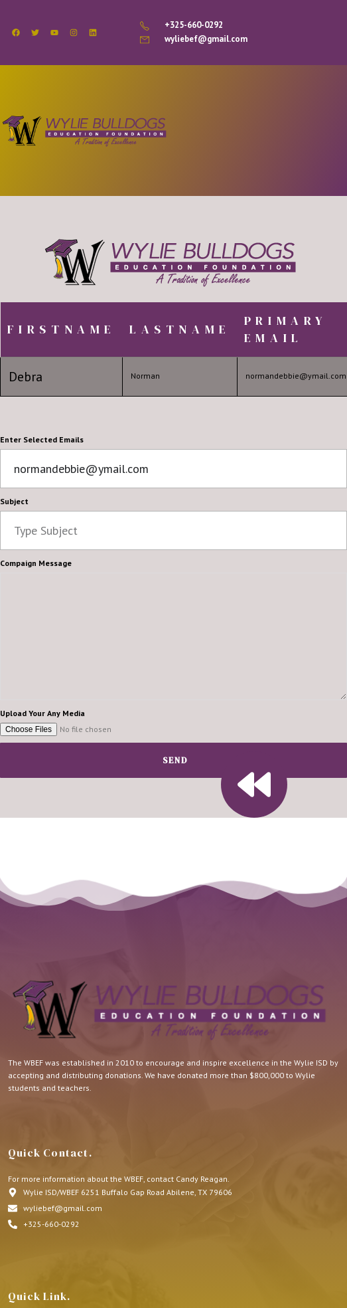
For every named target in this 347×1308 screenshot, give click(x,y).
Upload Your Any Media (42, 713)
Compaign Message (36, 563)
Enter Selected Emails (42, 439)
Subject (14, 501)
